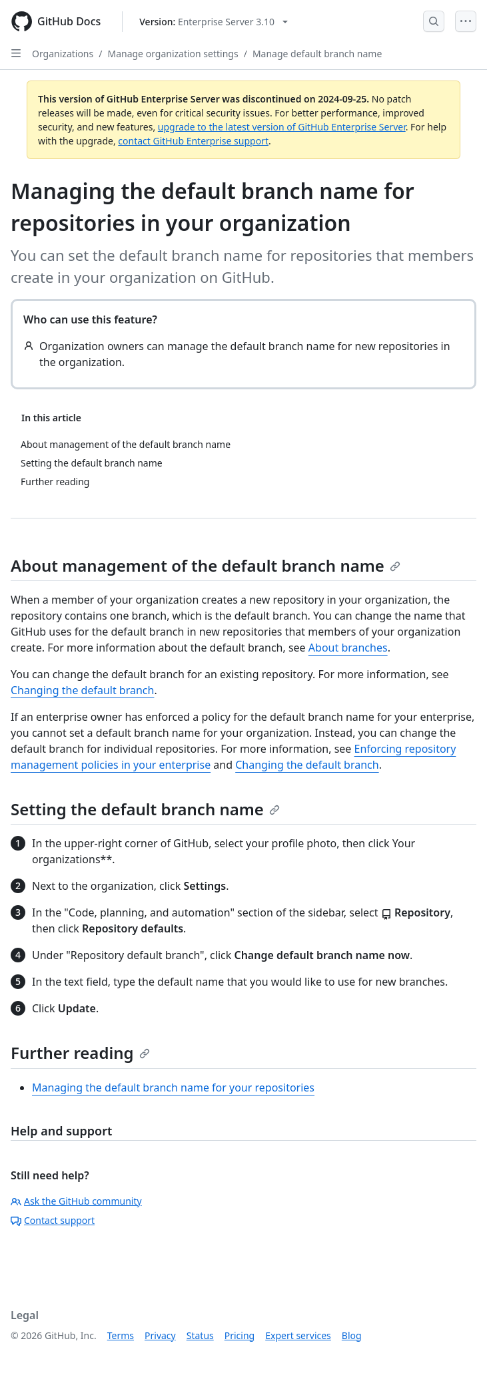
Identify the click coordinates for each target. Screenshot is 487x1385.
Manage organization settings (172, 53)
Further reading (80, 1053)
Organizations (62, 53)
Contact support (53, 1220)
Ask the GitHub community (76, 1201)
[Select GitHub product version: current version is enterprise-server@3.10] (213, 21)
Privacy (160, 1335)
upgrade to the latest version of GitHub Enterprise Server (282, 126)
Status (200, 1335)
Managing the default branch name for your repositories (173, 1087)
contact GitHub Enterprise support (193, 140)
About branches (348, 647)
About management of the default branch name (205, 565)
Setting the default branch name (145, 809)
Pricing (239, 1335)
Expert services (298, 1335)
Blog (352, 1335)
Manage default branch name (317, 53)
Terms (120, 1335)
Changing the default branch (82, 690)
